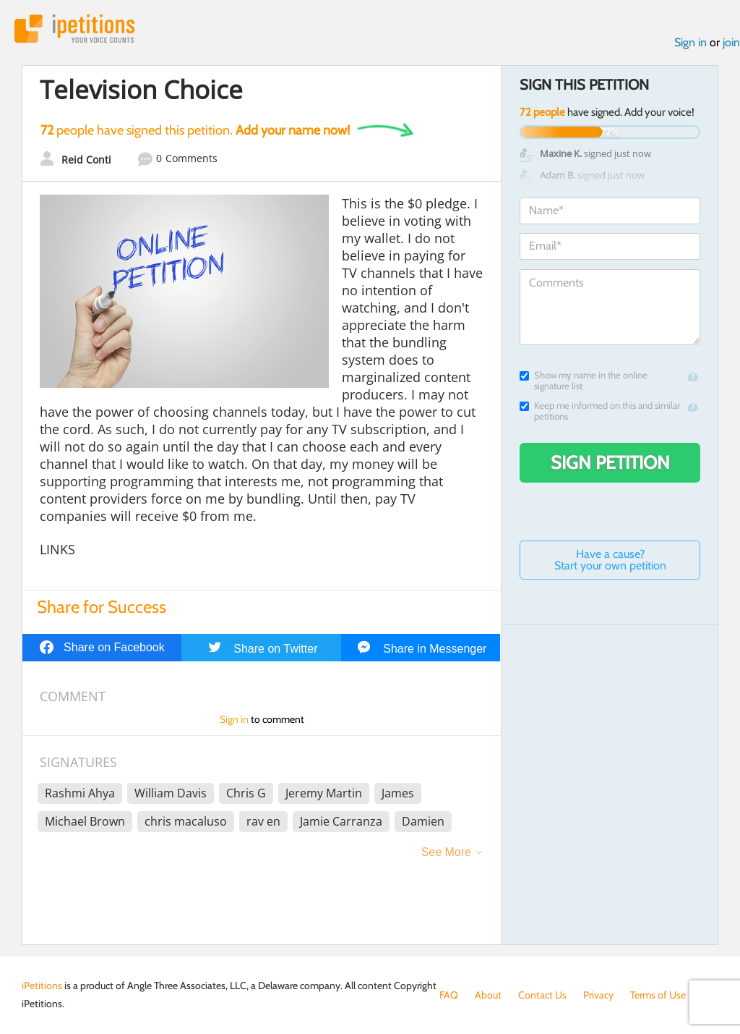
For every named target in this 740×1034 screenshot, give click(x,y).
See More (446, 852)
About (488, 994)
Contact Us (542, 994)
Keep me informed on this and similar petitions (600, 411)
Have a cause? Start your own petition (610, 559)
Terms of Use (658, 994)
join (731, 42)
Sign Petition (610, 462)
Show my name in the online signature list (584, 380)
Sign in (690, 42)
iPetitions (74, 28)
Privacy (598, 994)
